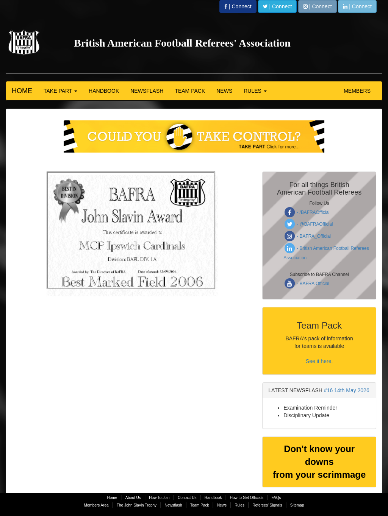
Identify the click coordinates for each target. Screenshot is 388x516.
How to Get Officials (246, 498)
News (222, 505)
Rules (239, 505)
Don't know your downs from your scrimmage (319, 462)
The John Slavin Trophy (136, 505)
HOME (22, 91)
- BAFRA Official (306, 283)
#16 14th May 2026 (346, 390)
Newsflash (173, 505)
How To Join (159, 498)
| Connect (238, 6)
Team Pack (199, 505)
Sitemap (297, 505)
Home (112, 498)
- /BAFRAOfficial (306, 212)
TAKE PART (60, 91)
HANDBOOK (104, 91)
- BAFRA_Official (307, 236)
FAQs (276, 498)
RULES (255, 91)
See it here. (319, 361)
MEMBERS (357, 91)
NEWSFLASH (146, 91)
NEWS (224, 91)
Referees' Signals (267, 505)
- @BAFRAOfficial (308, 224)
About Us (133, 498)
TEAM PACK (190, 91)
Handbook (213, 498)
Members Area (96, 505)
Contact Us (187, 498)
